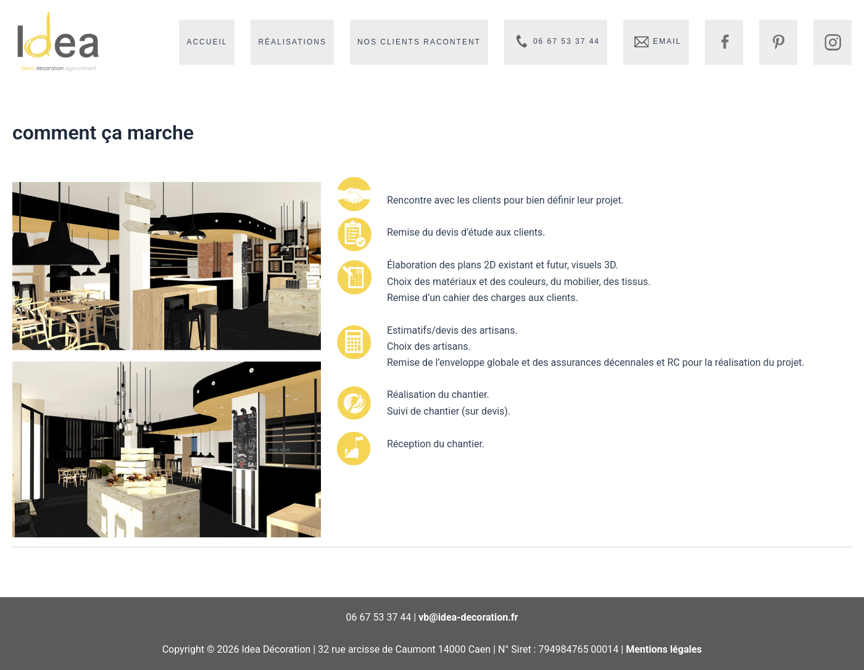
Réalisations (292, 42)
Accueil (206, 42)
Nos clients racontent (419, 42)
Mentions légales (664, 649)
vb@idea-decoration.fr (468, 617)
